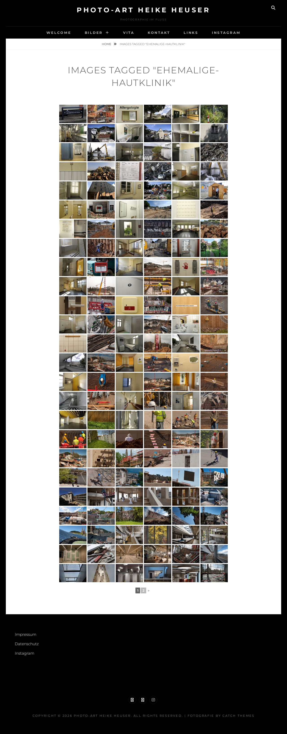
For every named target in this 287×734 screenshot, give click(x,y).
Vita (128, 32)
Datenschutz (27, 644)
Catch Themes (238, 715)
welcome (58, 32)
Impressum (25, 634)
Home (107, 44)
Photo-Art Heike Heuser (143, 10)
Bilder (94, 32)
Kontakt (159, 32)
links (191, 32)
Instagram (226, 32)
